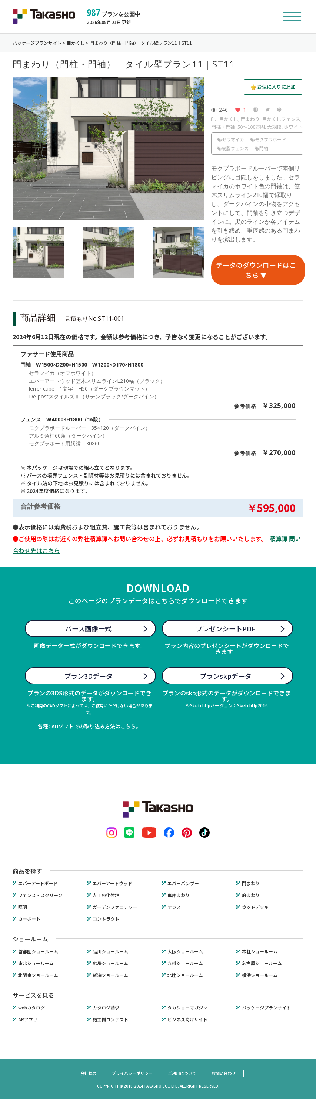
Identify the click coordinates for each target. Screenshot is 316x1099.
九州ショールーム (185, 963)
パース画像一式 (88, 628)
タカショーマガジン (187, 1007)
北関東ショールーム (38, 975)
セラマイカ (230, 139)
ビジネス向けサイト (187, 1019)
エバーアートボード (38, 883)
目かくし (228, 118)
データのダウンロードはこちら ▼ (256, 270)
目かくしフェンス (281, 118)
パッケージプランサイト (266, 1007)
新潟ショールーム (110, 975)
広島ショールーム (110, 963)
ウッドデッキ (255, 907)
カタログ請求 (106, 1007)
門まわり (250, 118)
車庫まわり (178, 895)
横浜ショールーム (259, 975)
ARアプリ (27, 1019)
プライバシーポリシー (132, 1073)
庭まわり (251, 895)
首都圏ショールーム (38, 951)
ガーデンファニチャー (115, 907)
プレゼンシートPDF (226, 628)
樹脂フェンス (233, 148)
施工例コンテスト (110, 1019)
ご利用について (182, 1073)
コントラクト (106, 919)
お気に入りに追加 (276, 86)
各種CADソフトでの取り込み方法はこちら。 (89, 726)
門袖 (261, 148)
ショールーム (30, 939)
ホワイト (293, 126)
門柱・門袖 (223, 126)
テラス (174, 907)
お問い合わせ (224, 1073)
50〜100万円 (251, 126)
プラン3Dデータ (88, 676)
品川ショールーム (110, 951)
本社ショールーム (259, 951)
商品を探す (27, 871)
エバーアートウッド (112, 883)
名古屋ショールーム (262, 963)
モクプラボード (268, 139)
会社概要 (88, 1073)
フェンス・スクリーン (40, 895)
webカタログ (31, 1007)
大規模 (274, 126)
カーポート (29, 919)
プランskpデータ (226, 676)
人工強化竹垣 (106, 895)
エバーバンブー (183, 883)
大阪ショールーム (185, 951)
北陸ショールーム (185, 975)
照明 (22, 907)
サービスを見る (33, 995)
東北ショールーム (36, 963)
